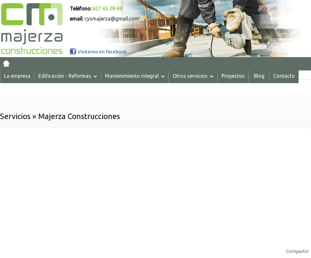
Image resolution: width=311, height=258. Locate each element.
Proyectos (233, 76)
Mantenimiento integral (135, 76)
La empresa (17, 76)
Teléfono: (96, 8)
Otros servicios (193, 76)
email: (104, 19)
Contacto (284, 76)
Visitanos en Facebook (102, 51)
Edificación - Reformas (67, 76)
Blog (259, 76)
